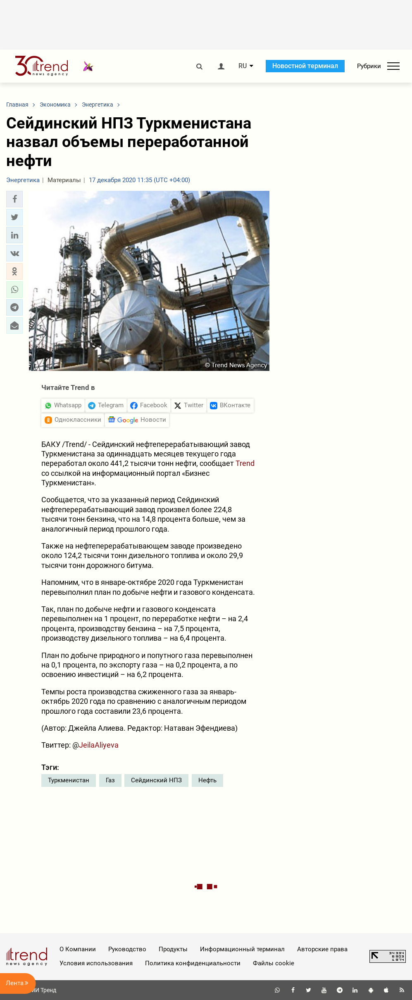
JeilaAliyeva (99, 745)
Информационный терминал (242, 949)
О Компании (78, 949)
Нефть (207, 780)
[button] (14, 199)
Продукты (173, 949)
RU (242, 66)
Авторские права (322, 949)
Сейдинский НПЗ (156, 780)
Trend (245, 463)
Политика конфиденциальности (193, 963)
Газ (110, 780)
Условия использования (96, 963)
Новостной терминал (305, 66)
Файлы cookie (273, 963)
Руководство (127, 949)
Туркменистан (68, 780)
